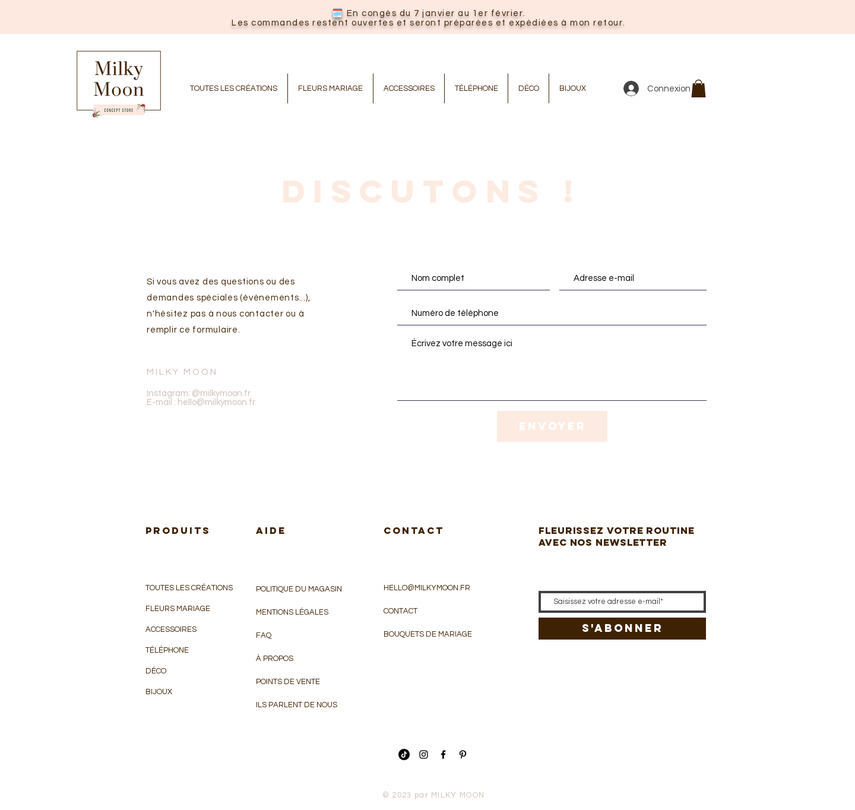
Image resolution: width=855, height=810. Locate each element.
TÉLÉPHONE (167, 650)
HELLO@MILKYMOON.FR (427, 588)
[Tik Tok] (404, 754)
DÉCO (155, 671)
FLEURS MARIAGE (177, 609)
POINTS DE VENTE (288, 682)
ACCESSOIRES (171, 629)
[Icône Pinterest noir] (462, 754)
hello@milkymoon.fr (216, 402)
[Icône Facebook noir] (443, 754)
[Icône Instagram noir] (423, 754)
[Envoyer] (552, 426)
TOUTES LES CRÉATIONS (189, 588)
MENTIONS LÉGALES (292, 612)
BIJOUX (158, 692)
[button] (698, 88)
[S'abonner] (622, 629)
